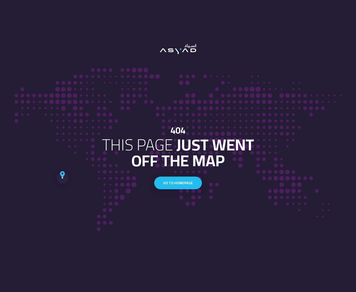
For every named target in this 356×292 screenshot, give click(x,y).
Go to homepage (178, 182)
